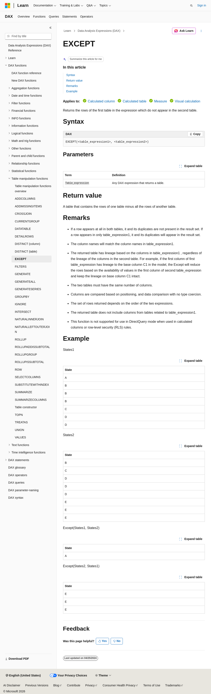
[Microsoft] (7, 5)
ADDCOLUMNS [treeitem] (25, 198)
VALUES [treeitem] (20, 437)
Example (71, 91)
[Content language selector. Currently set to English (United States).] (23, 675)
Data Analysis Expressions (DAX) (99, 30)
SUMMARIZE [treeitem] (23, 392)
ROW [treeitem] (18, 369)
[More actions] (201, 31)
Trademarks (173, 685)
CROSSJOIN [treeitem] (23, 213)
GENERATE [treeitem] (22, 274)
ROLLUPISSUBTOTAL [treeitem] (29, 362)
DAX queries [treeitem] (16, 482)
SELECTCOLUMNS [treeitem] (27, 377)
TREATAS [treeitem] (21, 422)
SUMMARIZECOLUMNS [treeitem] (31, 399)
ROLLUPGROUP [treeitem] (26, 354)
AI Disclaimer (11, 685)
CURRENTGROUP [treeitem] (27, 221)
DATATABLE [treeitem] (23, 228)
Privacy (90, 685)
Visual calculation (187, 101)
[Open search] (191, 5)
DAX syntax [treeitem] (15, 497)
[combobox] (28, 36)
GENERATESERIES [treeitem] (28, 289)
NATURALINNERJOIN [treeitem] (29, 319)
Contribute (73, 685)
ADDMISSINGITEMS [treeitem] (28, 206)
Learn (67, 30)
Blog (56, 685)
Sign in (201, 5)
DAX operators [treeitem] (17, 475)
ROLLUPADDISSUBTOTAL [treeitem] (32, 347)
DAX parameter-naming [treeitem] (23, 490)
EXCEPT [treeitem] (20, 259)
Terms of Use (151, 685)
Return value (74, 80)
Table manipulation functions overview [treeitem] (33, 188)
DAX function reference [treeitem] (26, 73)
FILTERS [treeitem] (21, 266)
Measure (160, 101)
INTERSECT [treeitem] (23, 311)
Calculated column (101, 101)
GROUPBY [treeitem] (22, 296)
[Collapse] (50, 27)
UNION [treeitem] (19, 430)
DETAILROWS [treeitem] (24, 236)
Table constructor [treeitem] (26, 407)
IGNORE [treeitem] (20, 304)
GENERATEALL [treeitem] (25, 281)
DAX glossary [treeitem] (17, 467)
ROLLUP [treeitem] (20, 339)
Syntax (70, 75)
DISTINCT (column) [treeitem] (27, 244)
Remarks (72, 86)
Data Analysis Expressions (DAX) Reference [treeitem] (29, 48)
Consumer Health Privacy (119, 685)
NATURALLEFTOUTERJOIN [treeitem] (32, 329)
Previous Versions (36, 685)
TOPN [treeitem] (19, 414)
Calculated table (135, 101)
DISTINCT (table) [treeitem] (26, 251)
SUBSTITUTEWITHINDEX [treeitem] (32, 384)
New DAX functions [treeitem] (24, 80)
